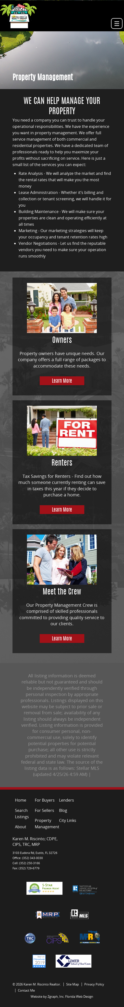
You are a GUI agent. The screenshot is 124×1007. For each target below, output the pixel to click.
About (20, 826)
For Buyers (45, 800)
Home (20, 800)
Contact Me (26, 990)
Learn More (62, 381)
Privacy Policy (94, 984)
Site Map (72, 984)
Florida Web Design (79, 996)
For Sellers (44, 810)
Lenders (66, 800)
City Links (67, 820)
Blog (63, 810)
